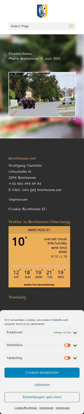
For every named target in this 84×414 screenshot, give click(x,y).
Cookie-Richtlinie (25, 407)
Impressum (46, 407)
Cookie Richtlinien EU (28, 209)
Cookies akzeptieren (42, 373)
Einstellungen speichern (42, 397)
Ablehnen (42, 385)
